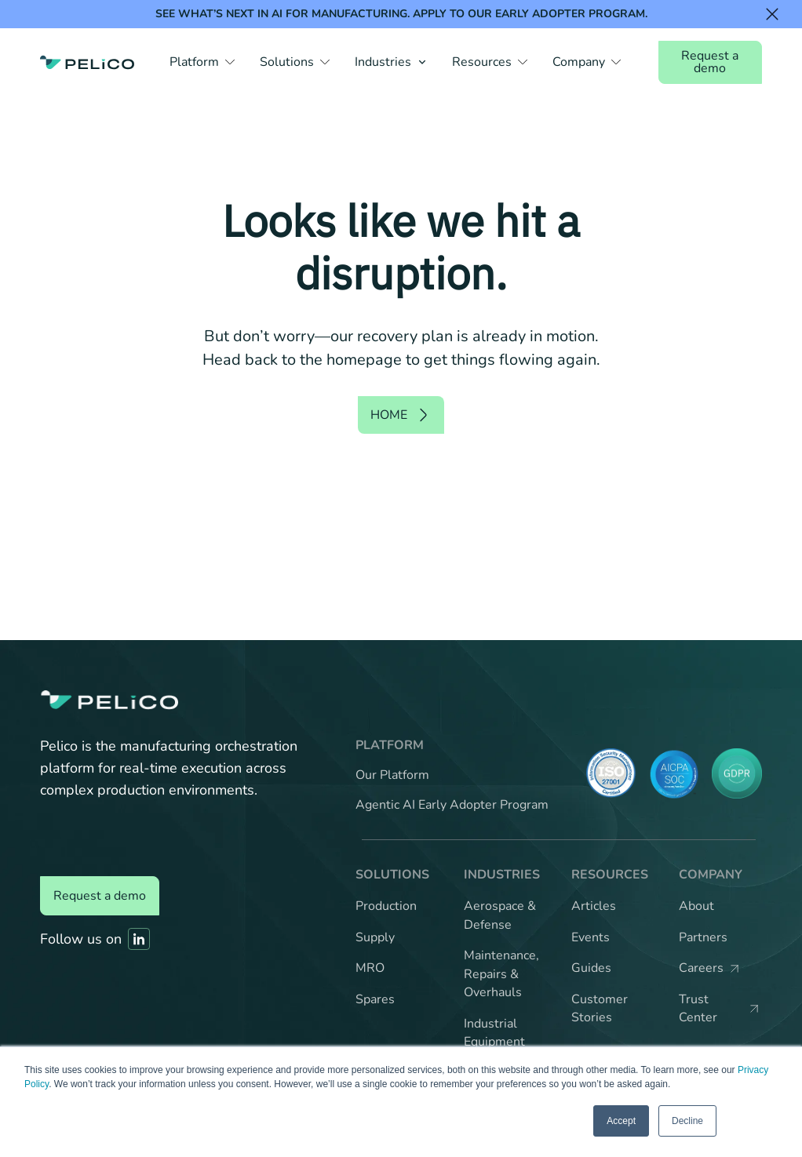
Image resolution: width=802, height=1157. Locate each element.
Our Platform (392, 775)
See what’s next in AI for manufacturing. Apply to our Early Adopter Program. (401, 13)
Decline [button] (687, 1120)
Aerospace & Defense (500, 915)
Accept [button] (621, 1120)
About (696, 906)
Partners (703, 937)
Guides (591, 968)
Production (386, 906)
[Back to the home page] (87, 62)
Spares (375, 999)
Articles (593, 906)
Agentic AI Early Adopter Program (452, 804)
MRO (370, 968)
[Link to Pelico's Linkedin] (139, 939)
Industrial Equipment (494, 1033)
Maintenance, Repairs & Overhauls (501, 974)
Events (590, 937)
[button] (202, 62)
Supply (375, 937)
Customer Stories (599, 1009)
